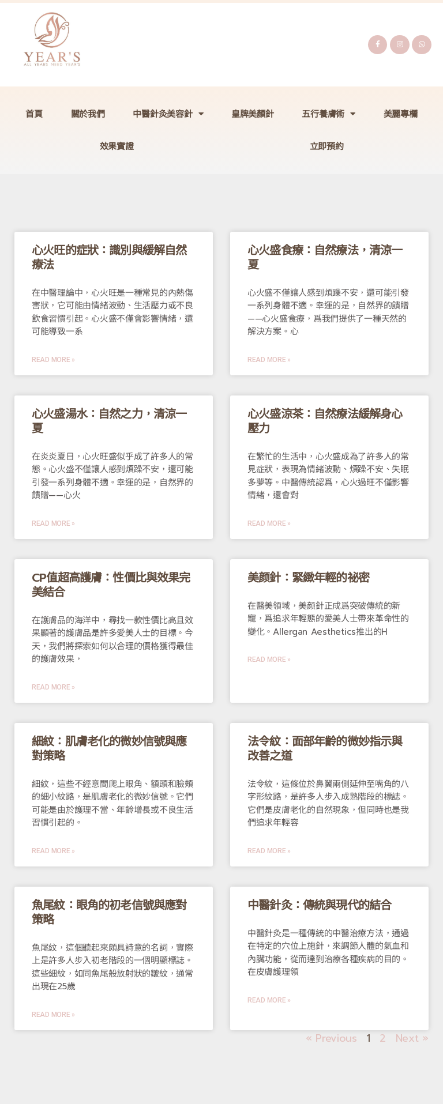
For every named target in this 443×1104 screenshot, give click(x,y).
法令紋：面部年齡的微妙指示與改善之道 (324, 748)
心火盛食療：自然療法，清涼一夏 (324, 257)
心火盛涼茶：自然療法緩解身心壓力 (324, 421)
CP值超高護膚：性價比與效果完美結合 (111, 585)
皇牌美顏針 (252, 114)
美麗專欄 (401, 114)
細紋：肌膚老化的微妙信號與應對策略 (109, 748)
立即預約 (327, 146)
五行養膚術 (328, 114)
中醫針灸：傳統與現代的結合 (319, 905)
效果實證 (117, 146)
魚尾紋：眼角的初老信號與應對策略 (109, 912)
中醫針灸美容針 (168, 114)
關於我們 (88, 114)
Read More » (53, 360)
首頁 (33, 114)
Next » (412, 1038)
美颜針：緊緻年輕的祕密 (308, 577)
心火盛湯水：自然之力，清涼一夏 (109, 421)
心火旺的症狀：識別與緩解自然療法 (109, 257)
